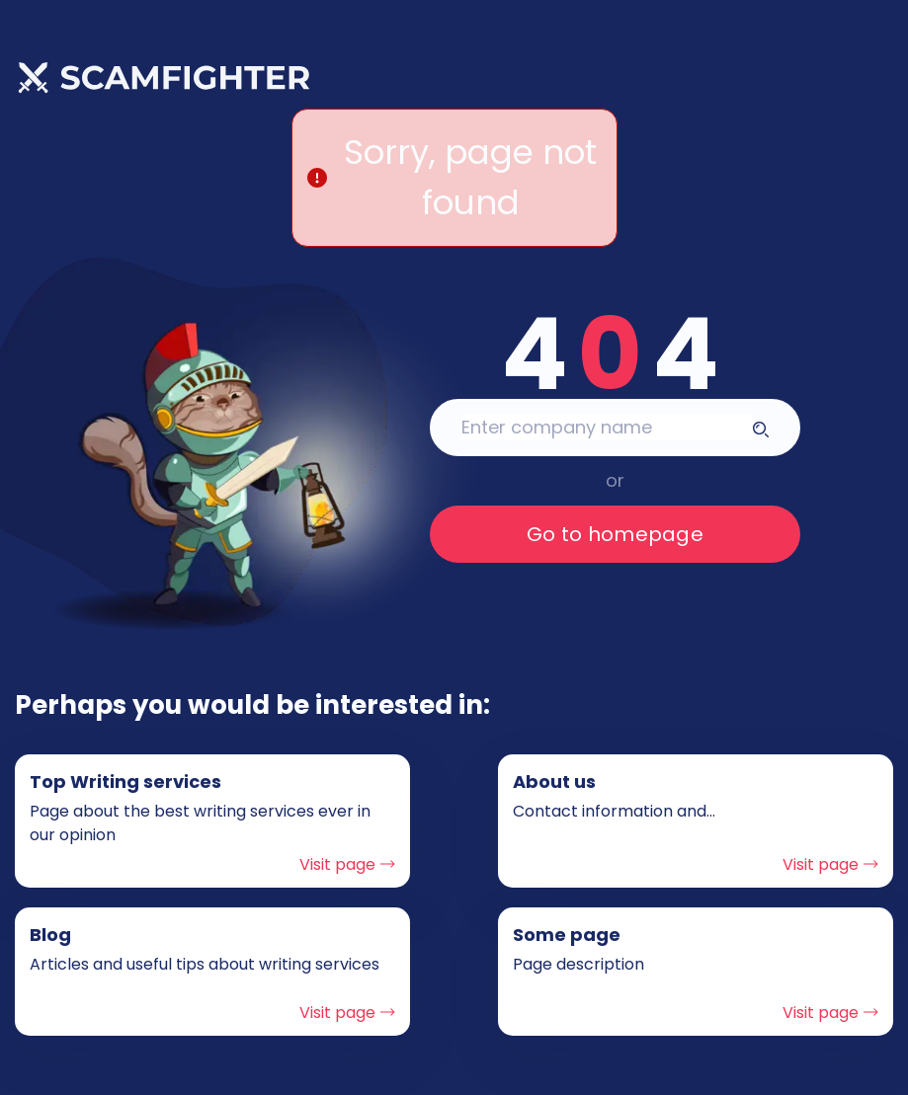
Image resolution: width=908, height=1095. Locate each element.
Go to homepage (615, 534)
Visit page (347, 864)
